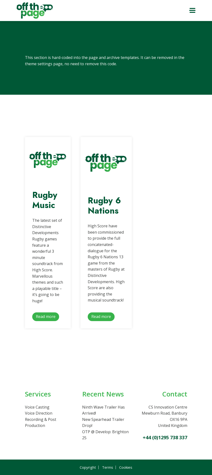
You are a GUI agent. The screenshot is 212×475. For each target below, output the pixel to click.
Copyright (88, 467)
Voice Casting (37, 407)
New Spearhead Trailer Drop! (103, 422)
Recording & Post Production (40, 422)
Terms (107, 467)
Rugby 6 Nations (104, 205)
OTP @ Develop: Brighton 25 (105, 435)
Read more (45, 316)
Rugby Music (44, 200)
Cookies (125, 467)
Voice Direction (38, 413)
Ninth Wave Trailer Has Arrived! (103, 410)
